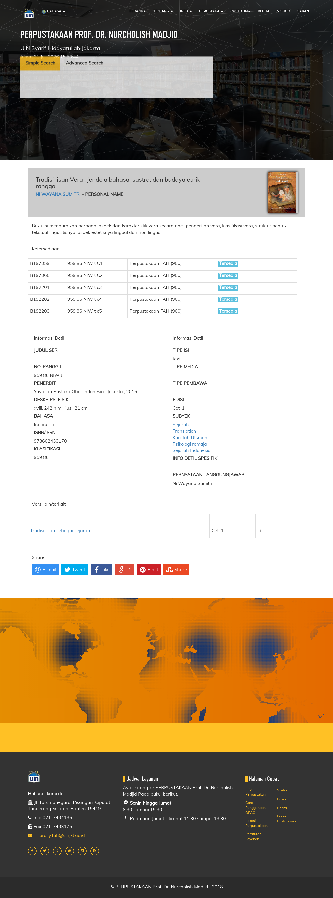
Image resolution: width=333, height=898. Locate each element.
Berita (264, 11)
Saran (303, 11)
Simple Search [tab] (40, 44)
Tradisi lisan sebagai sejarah (60, 531)
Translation (184, 431)
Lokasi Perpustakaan (256, 823)
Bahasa (53, 12)
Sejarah (181, 425)
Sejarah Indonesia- (193, 451)
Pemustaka (211, 11)
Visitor (283, 11)
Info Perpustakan (255, 792)
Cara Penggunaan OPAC (255, 808)
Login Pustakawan (287, 819)
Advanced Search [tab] (84, 44)
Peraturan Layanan (253, 836)
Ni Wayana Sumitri (58, 194)
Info (186, 11)
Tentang (163, 11)
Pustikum (240, 11)
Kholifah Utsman (190, 438)
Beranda (137, 11)
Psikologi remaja (190, 444)
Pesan (282, 799)
